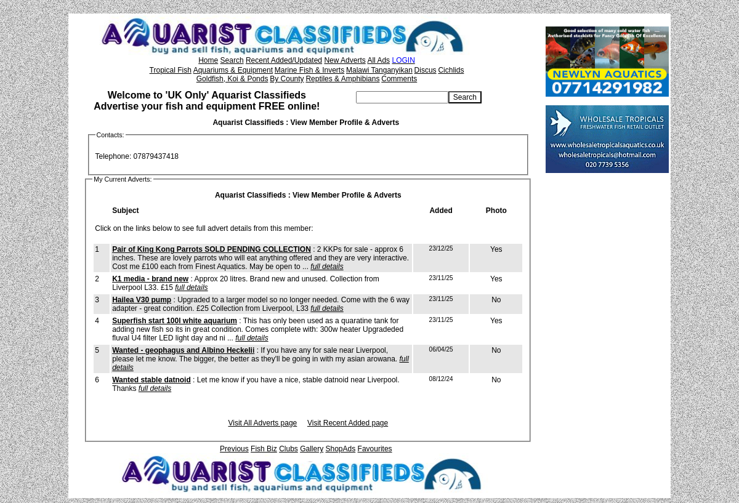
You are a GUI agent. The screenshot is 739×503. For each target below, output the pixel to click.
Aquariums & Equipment (233, 70)
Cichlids (451, 70)
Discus (425, 70)
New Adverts (344, 60)
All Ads (378, 60)
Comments (399, 78)
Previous (234, 449)
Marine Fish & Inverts (309, 70)
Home (208, 60)
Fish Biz (264, 449)
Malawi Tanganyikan (379, 70)
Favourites (375, 449)
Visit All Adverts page (262, 423)
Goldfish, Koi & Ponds (232, 78)
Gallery (311, 449)
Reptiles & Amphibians (342, 78)
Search (232, 60)
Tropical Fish (171, 70)
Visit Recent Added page (347, 423)
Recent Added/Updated (284, 60)
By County (287, 78)
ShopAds (341, 449)
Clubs (288, 449)
